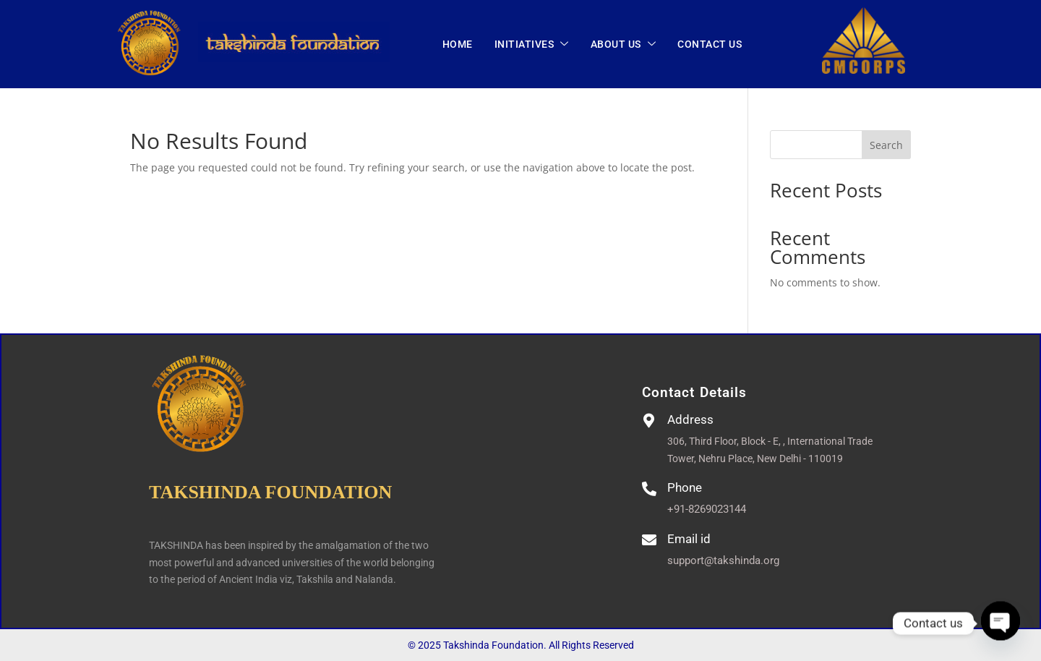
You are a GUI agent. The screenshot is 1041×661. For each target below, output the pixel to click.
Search (886, 145)
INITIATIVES (531, 45)
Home (457, 44)
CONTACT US (709, 44)
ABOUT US (623, 45)
